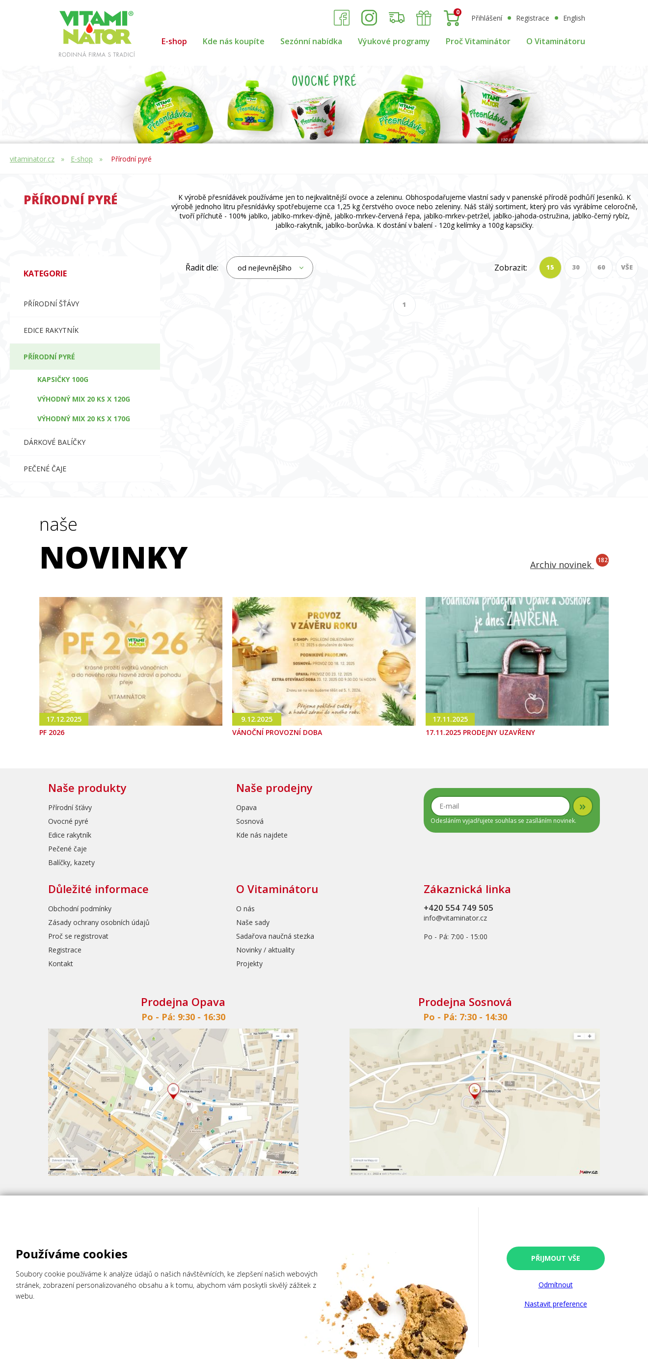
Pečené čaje (45, 468)
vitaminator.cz (32, 158)
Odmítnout (556, 1284)
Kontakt (60, 963)
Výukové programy (394, 41)
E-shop (174, 41)
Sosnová (250, 821)
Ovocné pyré (68, 821)
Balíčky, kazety (71, 862)
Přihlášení (486, 18)
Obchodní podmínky (79, 908)
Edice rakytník (69, 835)
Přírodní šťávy (51, 303)
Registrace (532, 18)
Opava (246, 807)
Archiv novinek (569, 565)
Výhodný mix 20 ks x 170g (83, 418)
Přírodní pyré (131, 158)
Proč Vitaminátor (478, 41)
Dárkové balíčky (54, 442)
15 (550, 267)
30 (576, 267)
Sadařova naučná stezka (275, 936)
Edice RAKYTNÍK (51, 330)
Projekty (249, 963)
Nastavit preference (555, 1303)
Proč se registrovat (78, 936)
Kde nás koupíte (234, 41)
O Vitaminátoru (555, 41)
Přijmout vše (555, 1258)
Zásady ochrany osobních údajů (99, 922)
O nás (245, 908)
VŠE (627, 267)
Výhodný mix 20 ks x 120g (83, 399)
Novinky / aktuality (265, 949)
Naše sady (253, 922)
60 (601, 267)
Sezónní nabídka (311, 41)
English (574, 18)
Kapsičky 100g (62, 379)
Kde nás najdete (262, 835)
